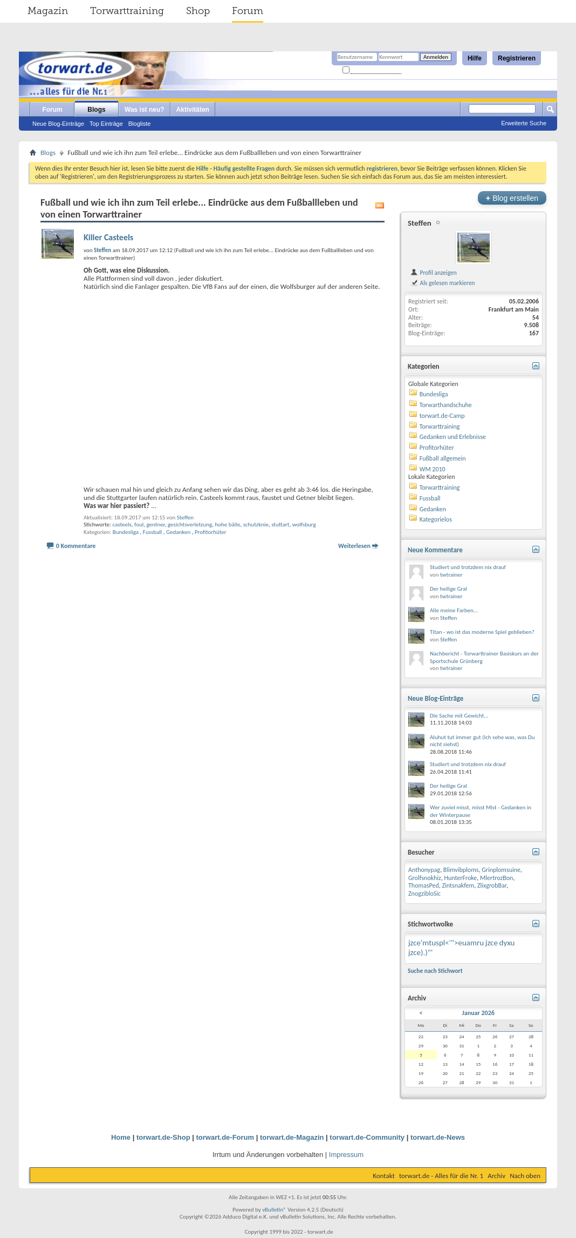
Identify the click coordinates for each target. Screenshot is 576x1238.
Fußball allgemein (443, 458)
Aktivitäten (192, 109)
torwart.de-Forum (225, 1137)
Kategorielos (436, 519)
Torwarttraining (127, 11)
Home (121, 1137)
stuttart (280, 524)
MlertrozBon (496, 878)
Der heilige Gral (448, 588)
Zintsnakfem (458, 885)
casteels (121, 524)
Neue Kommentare (435, 550)
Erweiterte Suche (523, 123)
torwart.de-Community (367, 1137)
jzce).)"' (420, 952)
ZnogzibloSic (424, 893)
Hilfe (475, 58)
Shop (198, 11)
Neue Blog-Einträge (58, 123)
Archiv (496, 1176)
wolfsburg (304, 524)
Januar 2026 (478, 1013)
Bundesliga (126, 532)
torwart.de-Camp (442, 416)
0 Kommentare (76, 546)
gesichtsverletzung (190, 524)
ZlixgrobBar (491, 885)
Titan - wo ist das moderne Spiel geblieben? (482, 631)
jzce (491, 943)
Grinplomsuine (501, 870)
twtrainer (451, 574)
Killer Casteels (108, 237)
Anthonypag (424, 870)
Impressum (346, 1155)
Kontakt (384, 1176)
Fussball (152, 532)
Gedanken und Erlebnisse (453, 437)
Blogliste (139, 123)
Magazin (48, 11)
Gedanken (178, 532)
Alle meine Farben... (454, 610)
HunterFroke (460, 878)
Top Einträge (106, 123)
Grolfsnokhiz (424, 878)
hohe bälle (228, 524)
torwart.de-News (437, 1137)
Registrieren (517, 58)
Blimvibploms (461, 870)
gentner (155, 524)
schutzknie (256, 524)
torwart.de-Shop (163, 1137)
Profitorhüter (211, 532)
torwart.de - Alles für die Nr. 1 (441, 1176)
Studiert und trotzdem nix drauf (468, 567)
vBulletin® (274, 1209)
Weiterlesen (354, 546)
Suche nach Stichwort (435, 971)
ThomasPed (423, 885)
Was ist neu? (144, 109)
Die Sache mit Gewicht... (459, 715)
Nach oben (525, 1176)
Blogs (96, 109)
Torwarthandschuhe (446, 405)
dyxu (507, 943)
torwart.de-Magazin (292, 1137)
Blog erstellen (512, 197)
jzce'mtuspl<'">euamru (446, 943)
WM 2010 (432, 469)
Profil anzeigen (433, 272)
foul (138, 524)
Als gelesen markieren (442, 283)
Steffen (185, 517)
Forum (247, 11)
